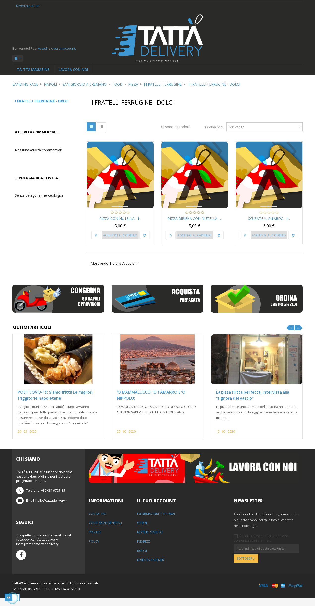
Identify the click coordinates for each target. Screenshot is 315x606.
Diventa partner (28, 5)
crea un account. (63, 48)
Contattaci (98, 521)
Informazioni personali (156, 521)
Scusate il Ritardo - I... (269, 218)
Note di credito (150, 540)
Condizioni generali (105, 530)
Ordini (142, 530)
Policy (94, 549)
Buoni (142, 558)
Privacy (95, 540)
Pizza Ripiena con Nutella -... (195, 218)
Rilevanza (266, 127)
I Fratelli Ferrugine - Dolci (42, 101)
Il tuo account (156, 509)
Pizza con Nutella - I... (120, 218)
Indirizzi (144, 549)
